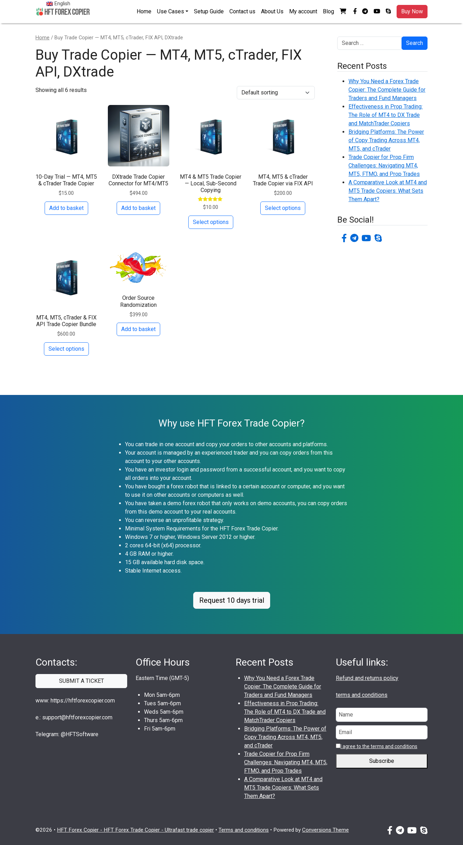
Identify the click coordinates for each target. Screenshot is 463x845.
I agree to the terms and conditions (378, 746)
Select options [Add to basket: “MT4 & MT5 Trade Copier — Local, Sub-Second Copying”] (211, 222)
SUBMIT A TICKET (81, 681)
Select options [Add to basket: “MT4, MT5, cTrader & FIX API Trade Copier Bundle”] (66, 348)
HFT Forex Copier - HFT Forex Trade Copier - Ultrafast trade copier (135, 830)
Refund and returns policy (367, 678)
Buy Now (412, 11)
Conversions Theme (325, 830)
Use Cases (170, 11)
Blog (328, 11)
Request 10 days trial (231, 600)
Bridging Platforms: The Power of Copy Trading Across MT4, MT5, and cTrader (386, 140)
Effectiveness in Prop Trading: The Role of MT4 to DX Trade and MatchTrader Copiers (385, 115)
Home (144, 11)
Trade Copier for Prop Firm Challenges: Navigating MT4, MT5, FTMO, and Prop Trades (384, 165)
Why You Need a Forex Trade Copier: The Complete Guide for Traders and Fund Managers (386, 89)
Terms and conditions (244, 830)
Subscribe (381, 761)
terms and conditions (361, 695)
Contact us (242, 11)
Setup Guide (209, 11)
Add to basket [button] (66, 208)
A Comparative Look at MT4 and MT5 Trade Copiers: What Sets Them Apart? (387, 191)
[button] (343, 12)
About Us (272, 11)
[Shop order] (276, 92)
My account (303, 11)
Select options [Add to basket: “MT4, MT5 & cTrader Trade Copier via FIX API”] (283, 208)
